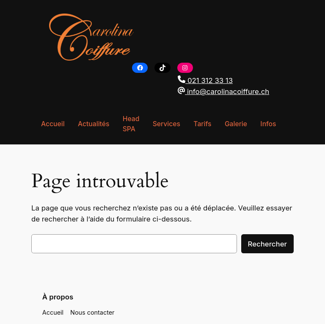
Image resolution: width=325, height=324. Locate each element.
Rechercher (268, 244)
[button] (227, 80)
